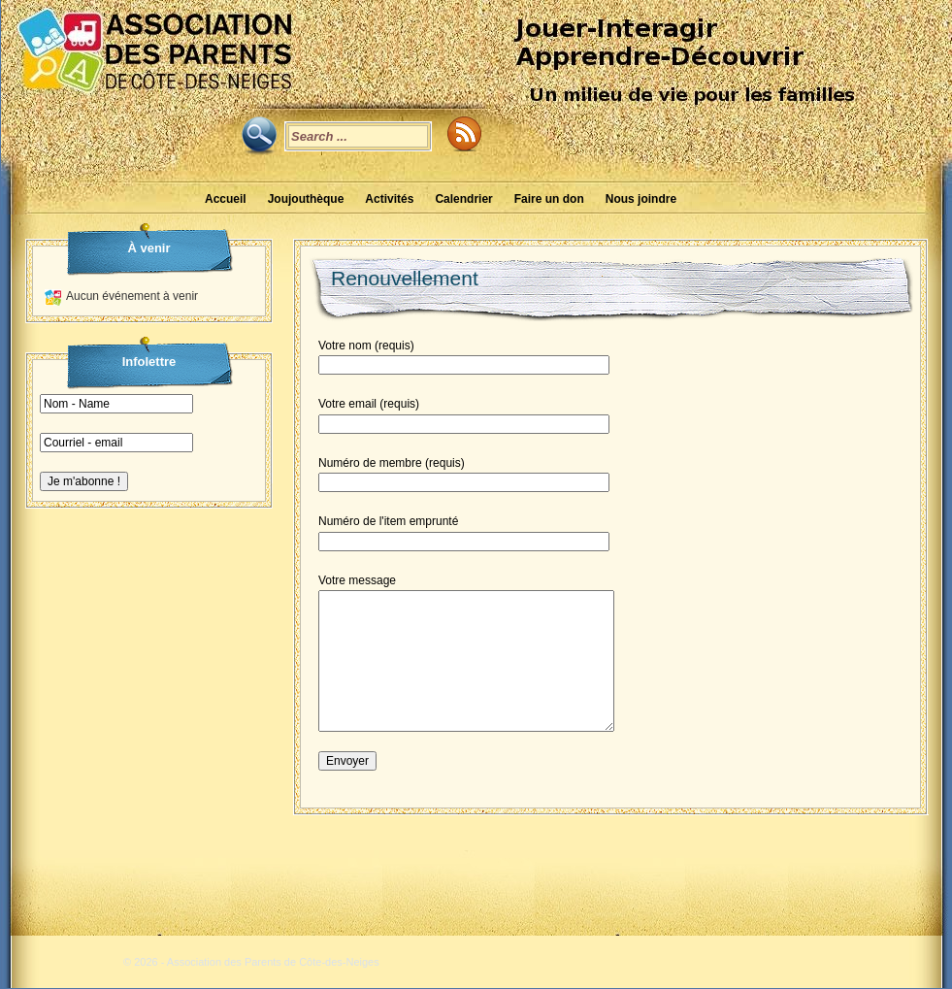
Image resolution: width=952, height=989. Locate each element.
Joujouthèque (306, 199)
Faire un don (549, 199)
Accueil (225, 199)
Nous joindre (641, 199)
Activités (389, 199)
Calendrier (463, 199)
